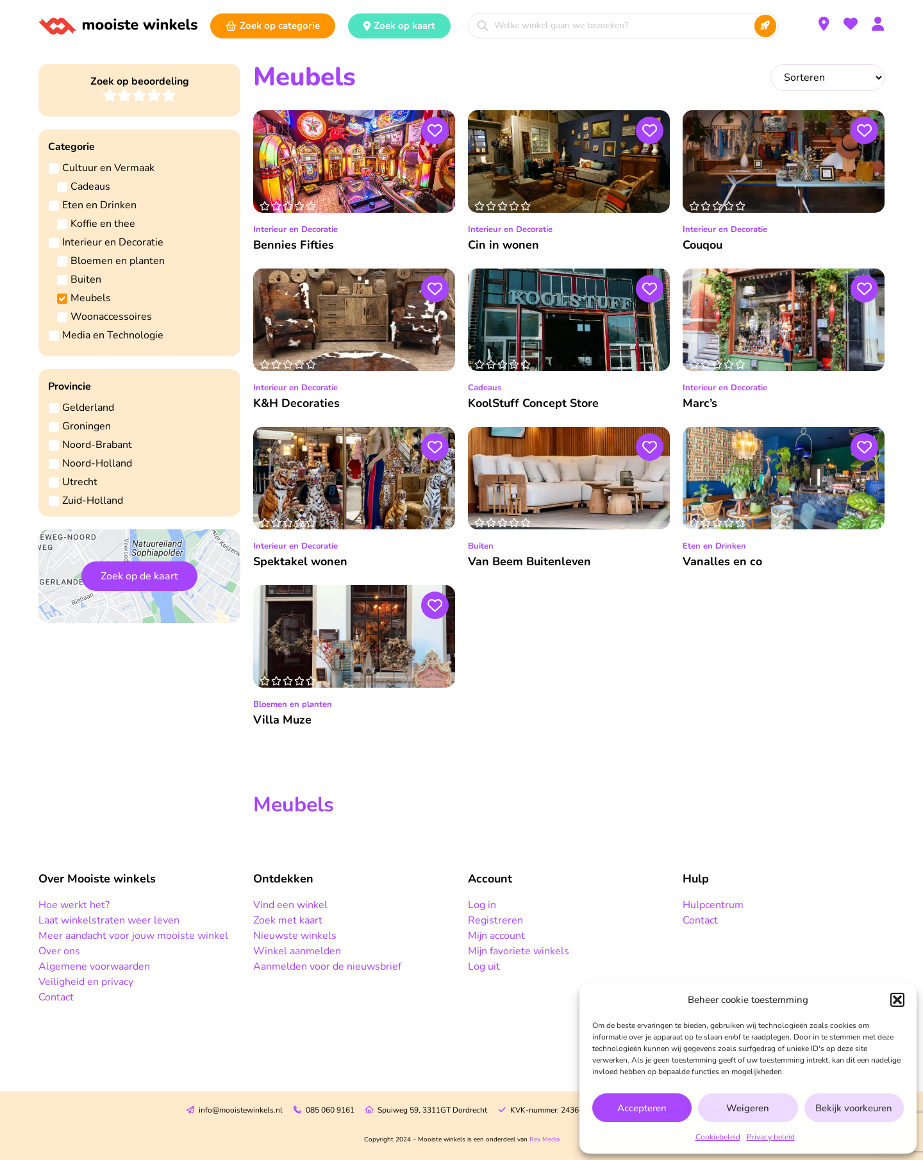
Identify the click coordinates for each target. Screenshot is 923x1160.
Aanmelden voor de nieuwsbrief (327, 966)
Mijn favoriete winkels (518, 951)
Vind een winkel (290, 905)
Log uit (484, 966)
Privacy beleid (771, 1137)
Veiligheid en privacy (85, 982)
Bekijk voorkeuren (853, 1108)
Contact (56, 997)
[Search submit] (765, 26)
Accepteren (642, 1108)
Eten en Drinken (714, 546)
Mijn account (496, 936)
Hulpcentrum (713, 905)
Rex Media (544, 1139)
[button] (897, 999)
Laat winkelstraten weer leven (108, 920)
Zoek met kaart (287, 920)
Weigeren (747, 1108)
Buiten (481, 546)
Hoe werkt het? (74, 905)
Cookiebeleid (717, 1137)
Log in (482, 905)
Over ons (59, 951)
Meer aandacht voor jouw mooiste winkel (133, 936)
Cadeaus (484, 388)
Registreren (495, 920)
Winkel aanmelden (297, 951)
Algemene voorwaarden (94, 966)
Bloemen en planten (292, 704)
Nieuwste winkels (295, 936)
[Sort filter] (827, 77)
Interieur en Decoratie (295, 229)
